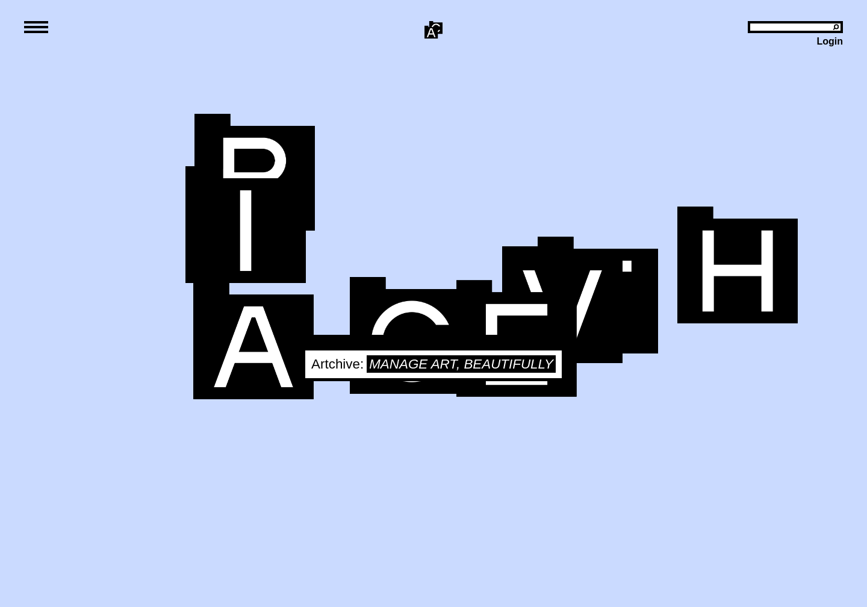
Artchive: (337, 364)
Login (829, 41)
